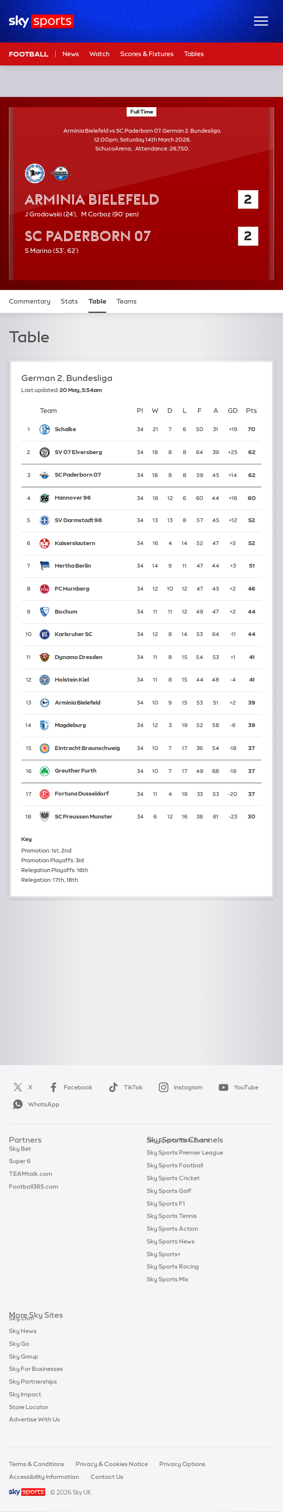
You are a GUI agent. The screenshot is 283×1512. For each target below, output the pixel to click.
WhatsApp (34, 1104)
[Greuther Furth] (91, 771)
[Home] (41, 21)
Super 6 (20, 1165)
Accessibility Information (44, 1477)
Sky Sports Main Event (178, 1153)
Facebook (69, 1087)
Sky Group (23, 1366)
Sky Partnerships (33, 1391)
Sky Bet (20, 1153)
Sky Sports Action (172, 1242)
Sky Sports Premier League (185, 1165)
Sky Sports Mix (168, 1292)
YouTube (236, 1087)
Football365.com (33, 1191)
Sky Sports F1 (166, 1216)
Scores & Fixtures (147, 54)
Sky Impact (25, 1404)
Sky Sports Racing (173, 1279)
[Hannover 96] (91, 498)
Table (97, 301)
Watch (99, 54)
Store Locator (28, 1417)
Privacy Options (182, 1464)
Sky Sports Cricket (173, 1191)
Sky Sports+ (164, 1267)
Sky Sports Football (175, 1178)
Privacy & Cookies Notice (112, 1464)
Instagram (179, 1087)
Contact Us (107, 1477)
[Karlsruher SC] (91, 635)
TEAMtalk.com (30, 1178)
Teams (126, 301)
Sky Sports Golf (169, 1204)
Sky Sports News (171, 1254)
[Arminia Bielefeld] (91, 703)
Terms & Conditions (36, 1464)
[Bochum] (91, 612)
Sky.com (21, 1328)
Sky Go (19, 1353)
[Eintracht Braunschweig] (91, 749)
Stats (69, 301)
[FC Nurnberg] (91, 589)
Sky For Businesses (36, 1378)
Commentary (30, 301)
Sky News (23, 1341)
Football (28, 54)
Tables (194, 54)
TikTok (124, 1087)
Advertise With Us (34, 1429)
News (70, 54)
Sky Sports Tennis (172, 1229)
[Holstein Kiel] (91, 680)
